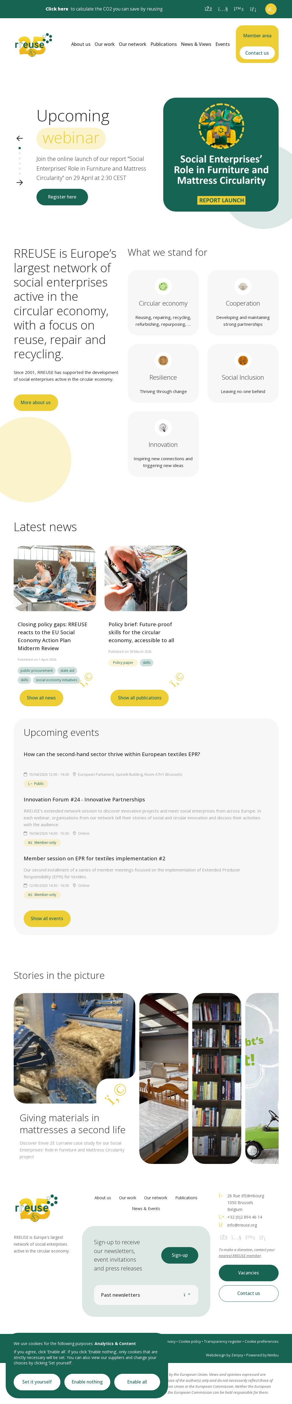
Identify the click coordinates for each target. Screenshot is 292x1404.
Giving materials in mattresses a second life (73, 1123)
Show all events (47, 919)
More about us (36, 403)
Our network (132, 44)
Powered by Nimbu (262, 1355)
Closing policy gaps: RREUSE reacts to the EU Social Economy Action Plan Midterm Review (52, 636)
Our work (105, 44)
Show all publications (140, 698)
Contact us (257, 53)
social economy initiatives (56, 680)
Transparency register (223, 1341)
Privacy (169, 1341)
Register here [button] (62, 197)
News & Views (196, 44)
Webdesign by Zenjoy (224, 1355)
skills (24, 680)
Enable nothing (87, 1382)
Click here (57, 9)
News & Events (146, 1208)
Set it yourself (37, 1382)
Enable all (137, 1382)
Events (222, 44)
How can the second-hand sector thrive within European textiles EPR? (112, 754)
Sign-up (180, 1255)
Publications (163, 44)
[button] (20, 139)
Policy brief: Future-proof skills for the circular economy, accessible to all (141, 632)
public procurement (37, 670)
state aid (67, 670)
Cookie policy (190, 1341)
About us (81, 44)
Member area (257, 35)
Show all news (41, 698)
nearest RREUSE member (240, 1255)
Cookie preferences (262, 1341)
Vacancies (248, 1273)
